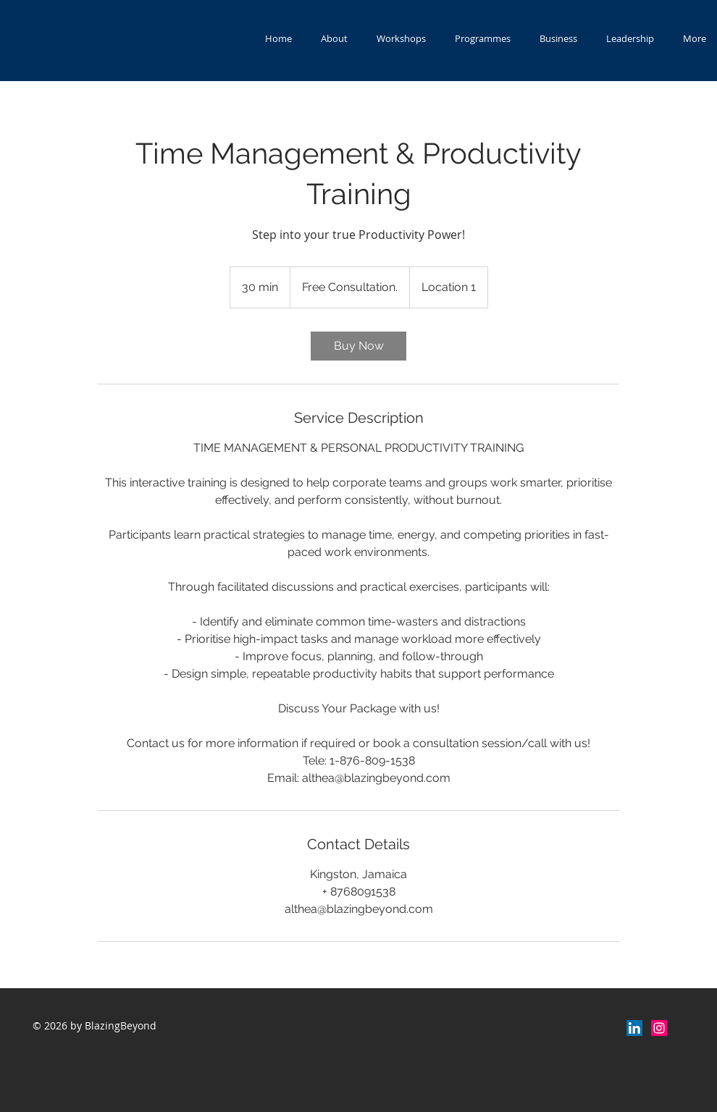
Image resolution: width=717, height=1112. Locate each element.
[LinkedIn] (634, 1028)
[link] (358, 346)
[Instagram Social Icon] (659, 1028)
